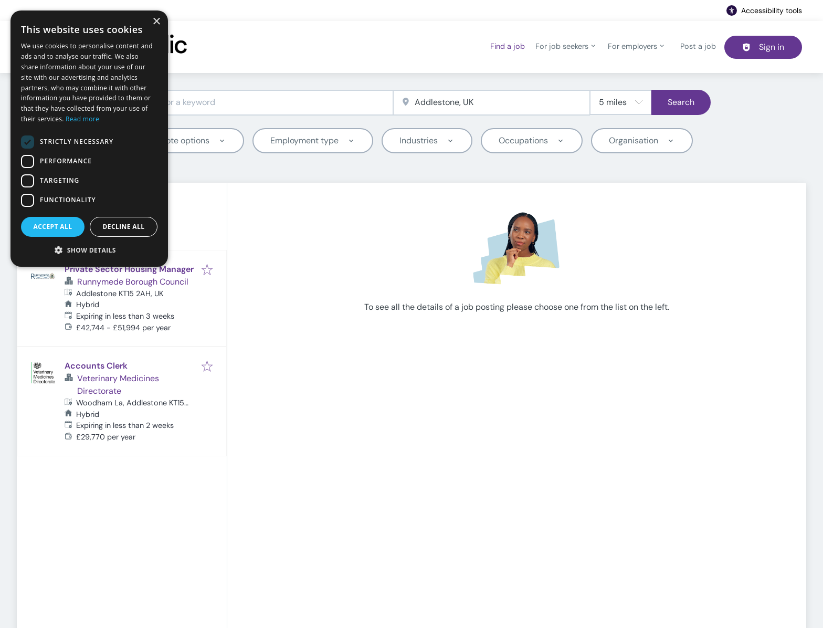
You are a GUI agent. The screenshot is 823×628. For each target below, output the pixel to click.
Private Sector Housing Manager (129, 269)
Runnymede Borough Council (132, 281)
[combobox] (252, 103)
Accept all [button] (53, 226)
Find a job (507, 46)
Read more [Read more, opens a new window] (82, 118)
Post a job (698, 46)
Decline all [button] (124, 226)
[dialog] (89, 139)
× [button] (156, 22)
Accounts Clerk (96, 365)
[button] (89, 250)
